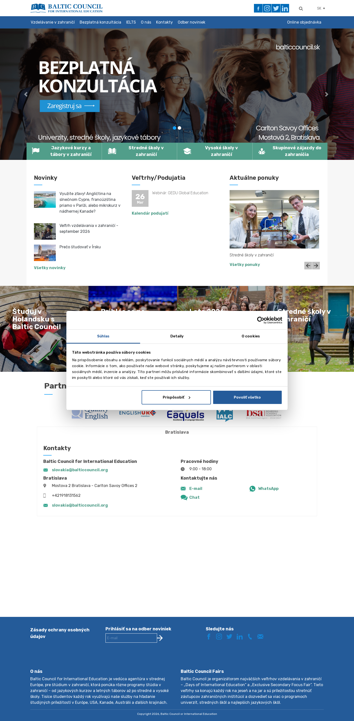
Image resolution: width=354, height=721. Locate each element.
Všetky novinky (50, 267)
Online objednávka (304, 22)
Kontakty (164, 22)
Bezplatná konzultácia (100, 22)
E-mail (195, 488)
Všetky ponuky (245, 264)
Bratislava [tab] (177, 432)
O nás (146, 22)
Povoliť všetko (247, 397)
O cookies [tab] (251, 336)
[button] (26, 94)
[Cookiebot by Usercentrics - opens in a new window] (260, 320)
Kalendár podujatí (150, 213)
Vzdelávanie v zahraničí (53, 22)
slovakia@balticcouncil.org (80, 470)
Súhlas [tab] (103, 336)
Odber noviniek (191, 22)
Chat (194, 497)
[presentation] (142, 659)
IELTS (131, 22)
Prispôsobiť (176, 397)
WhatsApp (268, 488)
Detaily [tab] (177, 336)
